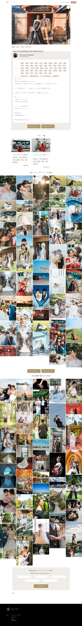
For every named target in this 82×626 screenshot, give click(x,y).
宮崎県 (13, 46)
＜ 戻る (13, 593)
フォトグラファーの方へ (16, 615)
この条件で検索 (41, 586)
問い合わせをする (34, 126)
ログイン (73, 2)
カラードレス (28, 46)
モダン (18, 46)
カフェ (22, 46)
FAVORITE (67, 2)
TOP (63, 2)
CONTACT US (13, 617)
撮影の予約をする (48, 126)
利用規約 (12, 619)
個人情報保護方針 (14, 620)
